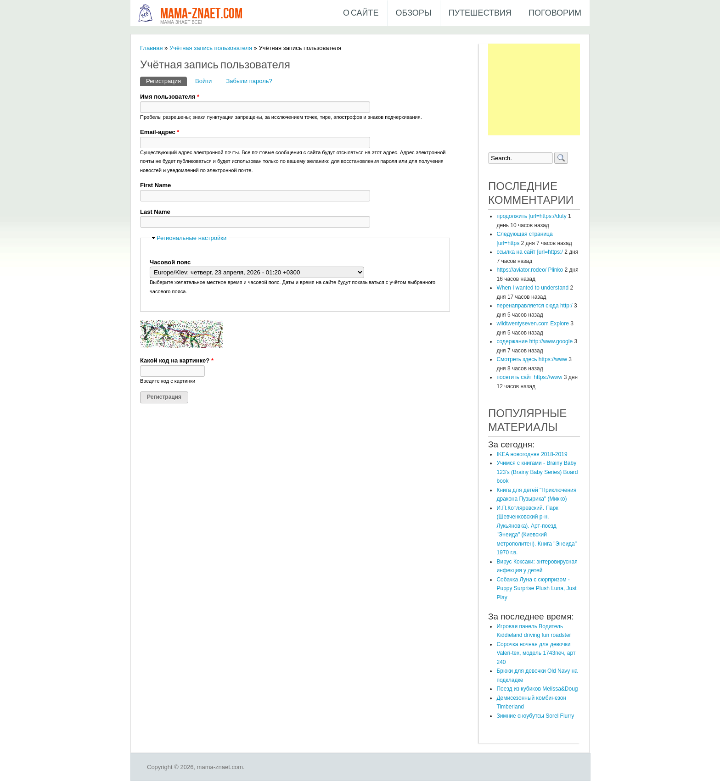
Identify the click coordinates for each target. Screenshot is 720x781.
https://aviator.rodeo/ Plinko (529, 270)
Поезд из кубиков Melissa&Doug (537, 689)
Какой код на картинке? (177, 360)
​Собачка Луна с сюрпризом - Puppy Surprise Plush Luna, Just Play (536, 588)
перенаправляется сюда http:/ (534, 305)
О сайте (361, 13)
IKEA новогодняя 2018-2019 (531, 454)
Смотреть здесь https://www (531, 359)
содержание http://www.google (534, 341)
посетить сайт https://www (529, 377)
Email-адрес (159, 131)
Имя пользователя (169, 96)
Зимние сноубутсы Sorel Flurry (535, 716)
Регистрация (166, 80)
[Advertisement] (534, 89)
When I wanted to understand (532, 288)
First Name (155, 185)
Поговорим (555, 13)
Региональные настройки (191, 237)
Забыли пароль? (249, 81)
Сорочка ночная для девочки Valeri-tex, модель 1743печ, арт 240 (535, 653)
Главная (151, 48)
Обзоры (414, 13)
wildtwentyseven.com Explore (532, 323)
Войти (203, 81)
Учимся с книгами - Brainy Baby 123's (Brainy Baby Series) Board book (537, 472)
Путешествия (480, 13)
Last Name (155, 211)
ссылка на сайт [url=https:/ (529, 252)
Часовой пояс (170, 262)
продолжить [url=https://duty (531, 216)
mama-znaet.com (201, 14)
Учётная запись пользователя (210, 48)
